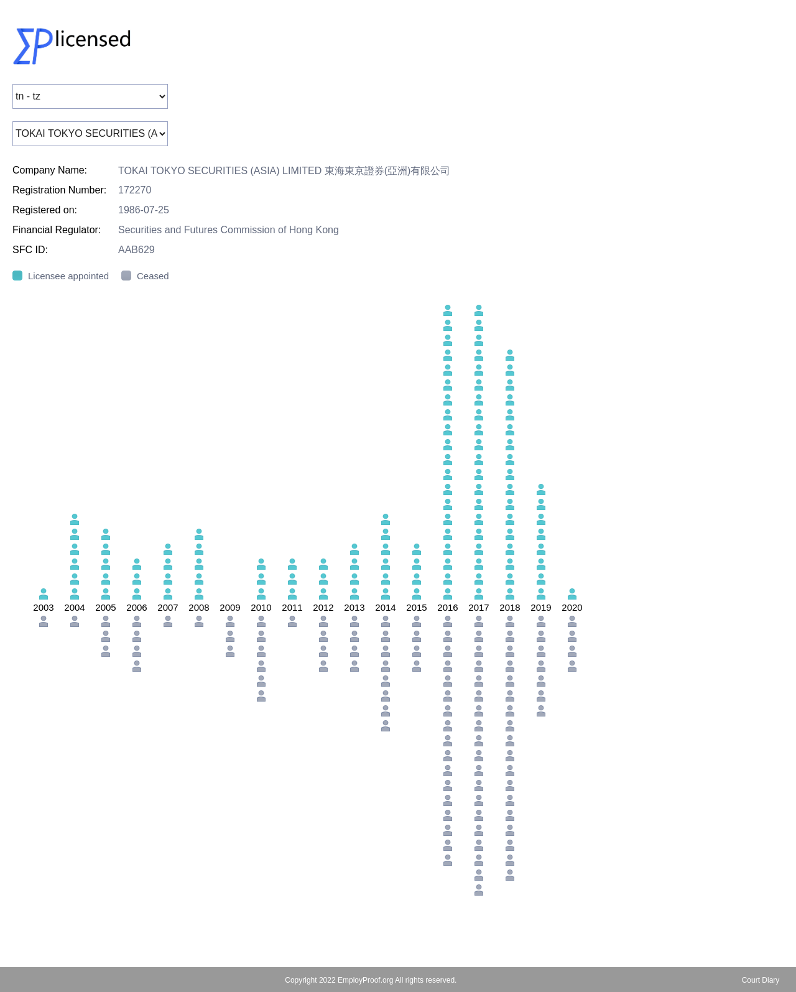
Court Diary (761, 980)
